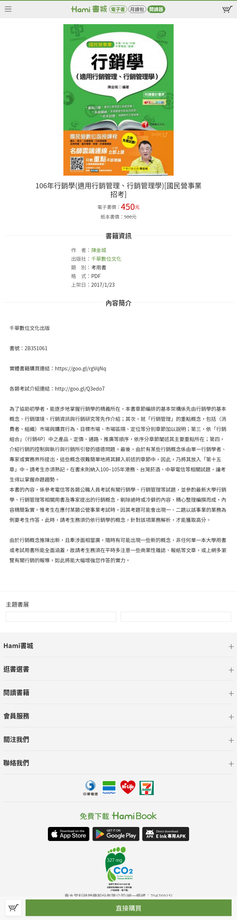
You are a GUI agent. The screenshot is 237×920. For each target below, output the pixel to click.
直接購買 (129, 907)
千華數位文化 (106, 258)
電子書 (118, 9)
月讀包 (137, 9)
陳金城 (98, 250)
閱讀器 (156, 9)
